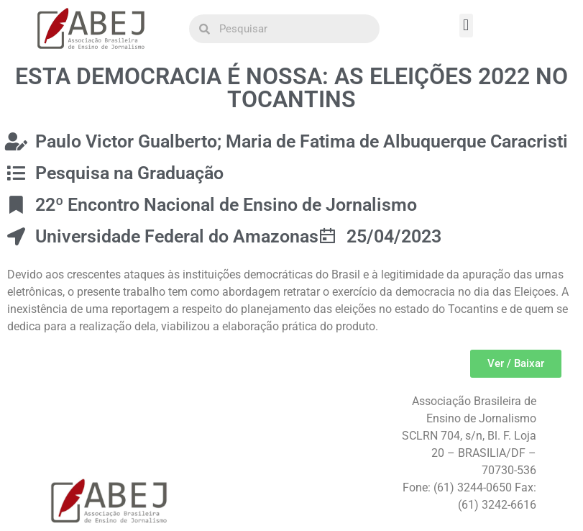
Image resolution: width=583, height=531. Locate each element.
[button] (466, 25)
